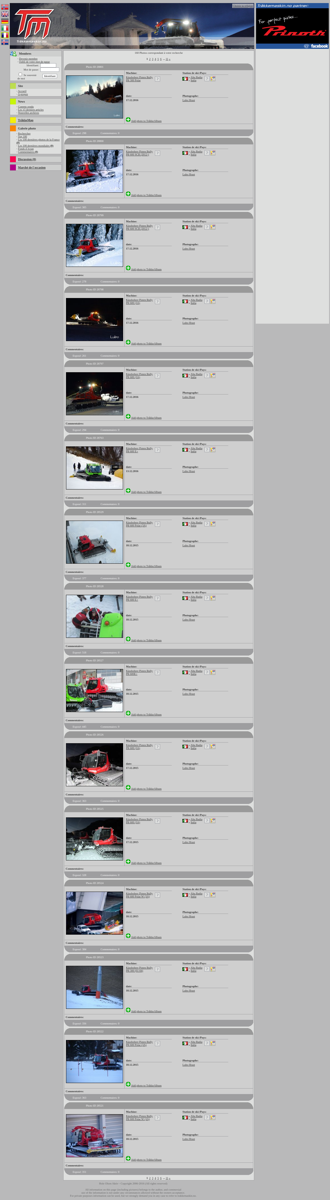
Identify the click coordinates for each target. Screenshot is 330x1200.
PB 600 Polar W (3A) (138, 896)
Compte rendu (26, 106)
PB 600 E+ (132, 451)
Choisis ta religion (243, 5)
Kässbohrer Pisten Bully (139, 77)
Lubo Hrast (188, 100)
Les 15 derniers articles (31, 109)
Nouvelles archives (28, 112)
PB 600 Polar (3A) (136, 525)
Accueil (22, 91)
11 (167, 58)
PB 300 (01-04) (134, 970)
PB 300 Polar (133, 80)
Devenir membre (28, 58)
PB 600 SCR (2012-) (137, 154)
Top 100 (22, 136)
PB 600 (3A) (133, 302)
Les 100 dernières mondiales (35, 145)
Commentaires (28, 151)
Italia (193, 80)
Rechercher (24, 133)
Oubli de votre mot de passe (34, 61)
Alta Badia (196, 77)
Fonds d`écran (26, 148)
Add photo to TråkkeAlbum (146, 120)
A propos (23, 94)
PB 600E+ (131, 673)
